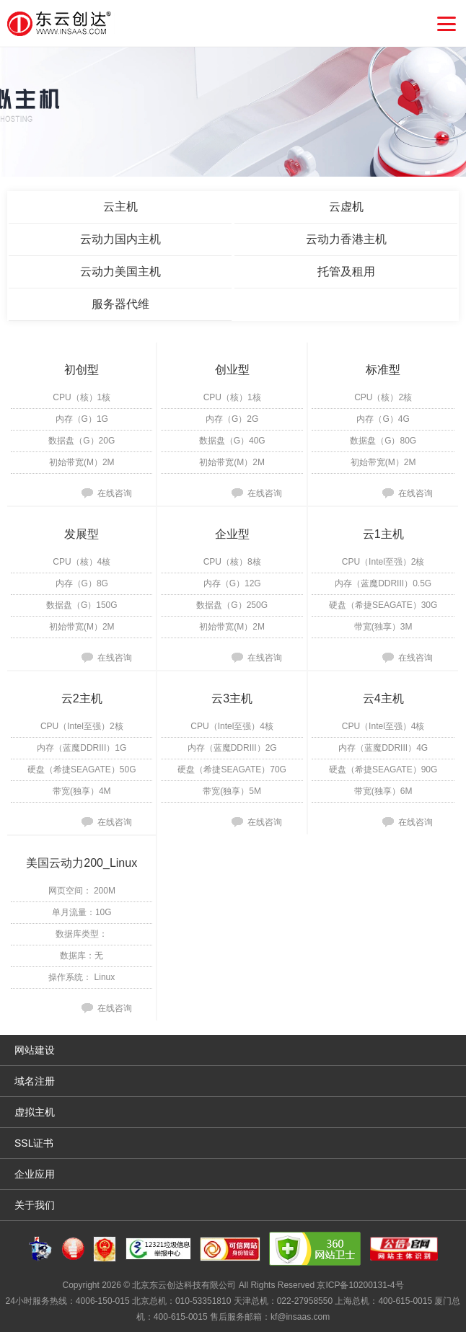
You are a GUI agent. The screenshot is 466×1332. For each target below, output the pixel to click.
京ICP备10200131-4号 (360, 1285)
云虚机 (346, 206)
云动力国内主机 (120, 239)
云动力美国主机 (120, 271)
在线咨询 (114, 493)
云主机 (120, 206)
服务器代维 (120, 304)
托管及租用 (346, 271)
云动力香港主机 (346, 239)
